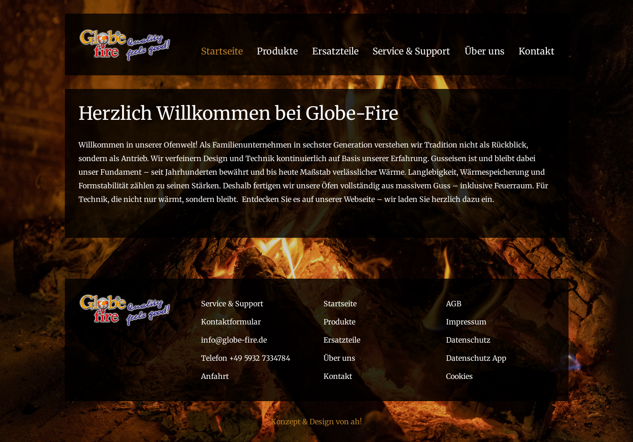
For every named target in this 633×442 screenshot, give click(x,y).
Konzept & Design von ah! (316, 421)
